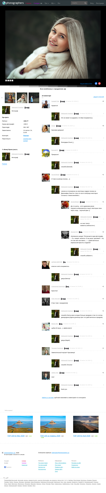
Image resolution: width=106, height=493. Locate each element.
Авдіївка (70, 480)
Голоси (4, 164)
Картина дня (41, 467)
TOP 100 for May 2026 (15, 436)
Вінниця (94, 480)
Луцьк (5, 483)
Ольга (53, 125)
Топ (47, 3)
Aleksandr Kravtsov (18, 107)
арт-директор (53, 480)
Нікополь (38, 483)
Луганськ (95, 482)
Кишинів (69, 482)
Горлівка (6, 482)
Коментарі (24, 465)
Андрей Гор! (55, 101)
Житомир (21, 482)
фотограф (20, 480)
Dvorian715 (74, 232)
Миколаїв (33, 483)
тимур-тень (55, 372)
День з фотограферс (60, 463)
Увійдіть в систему (48, 397)
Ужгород (94, 483)
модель (26, 480)
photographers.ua (9, 453)
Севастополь (58, 483)
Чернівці (29, 485)
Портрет (26, 135)
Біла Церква (77, 480)
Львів (9, 483)
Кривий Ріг (81, 482)
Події (56, 471)
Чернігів (24, 485)
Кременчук (75, 482)
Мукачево (27, 483)
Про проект (58, 465)
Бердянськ (83, 480)
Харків (98, 483)
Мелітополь (21, 483)
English (6, 463)
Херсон (6, 485)
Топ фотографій (42, 465)
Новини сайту (58, 469)
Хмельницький (13, 485)
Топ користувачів (42, 463)
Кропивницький (88, 482)
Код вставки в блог (86, 83)
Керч (62, 482)
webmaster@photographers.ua (60, 452)
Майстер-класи (76, 467)
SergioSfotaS (55, 174)
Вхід (92, 3)
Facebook (7, 467)
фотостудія (61, 480)
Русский (6, 460)
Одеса (43, 483)
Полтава (48, 483)
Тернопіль (82, 483)
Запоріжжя (27, 482)
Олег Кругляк (55, 298)
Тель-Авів (76, 483)
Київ (65, 482)
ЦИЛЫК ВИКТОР (56, 262)
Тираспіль (88, 483)
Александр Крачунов (58, 286)
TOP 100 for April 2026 (81, 436)
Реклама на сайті (76, 463)
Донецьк (16, 482)
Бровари (89, 480)
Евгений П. (54, 150)
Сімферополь (66, 483)
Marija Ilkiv (54, 324)
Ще (53, 3)
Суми (71, 483)
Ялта (34, 485)
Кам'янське (57, 482)
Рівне (52, 483)
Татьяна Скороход (57, 348)
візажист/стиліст (33, 480)
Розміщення (75, 465)
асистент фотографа (43, 480)
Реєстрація (100, 3)
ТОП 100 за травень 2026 (50, 436)
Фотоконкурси (42, 469)
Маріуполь (14, 483)
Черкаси (19, 485)
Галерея (38, 3)
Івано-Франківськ (35, 482)
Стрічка (28, 3)
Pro (59, 3)
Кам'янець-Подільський (47, 482)
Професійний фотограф (10, 480)
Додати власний (99, 97)
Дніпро (11, 482)
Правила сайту (59, 467)
